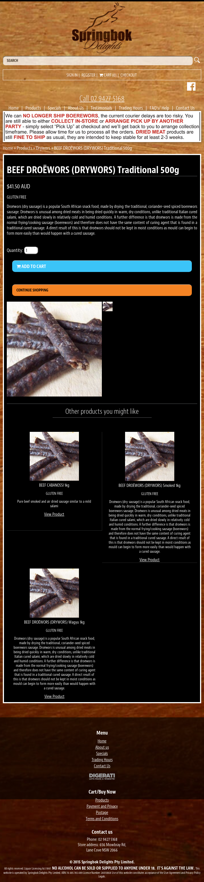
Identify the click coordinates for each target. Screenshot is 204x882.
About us (102, 747)
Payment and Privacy (102, 806)
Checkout (129, 75)
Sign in (72, 75)
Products (33, 108)
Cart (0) (108, 75)
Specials (54, 108)
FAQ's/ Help (159, 108)
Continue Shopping (32, 290)
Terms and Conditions (102, 819)
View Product (54, 514)
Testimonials (101, 108)
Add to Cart (31, 266)
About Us (76, 108)
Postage (102, 812)
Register (88, 75)
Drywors (43, 148)
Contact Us (185, 108)
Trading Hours (131, 108)
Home (13, 108)
